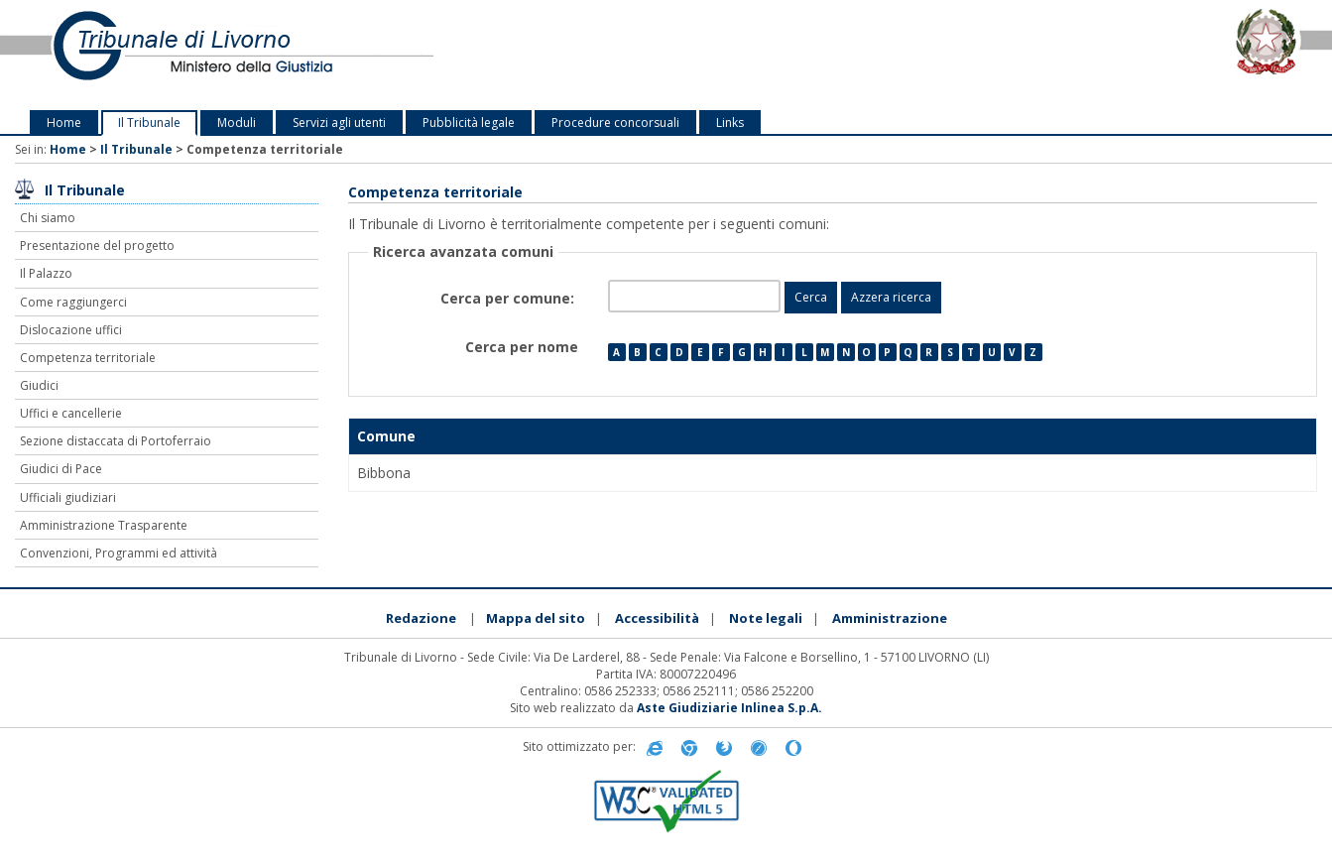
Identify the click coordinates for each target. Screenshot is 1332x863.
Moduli (236, 122)
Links (730, 122)
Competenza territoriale (88, 357)
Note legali (765, 618)
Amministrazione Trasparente (103, 525)
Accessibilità (657, 618)
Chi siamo (47, 217)
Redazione (421, 618)
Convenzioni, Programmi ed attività (118, 553)
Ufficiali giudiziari (68, 497)
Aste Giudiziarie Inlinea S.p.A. (729, 707)
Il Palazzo (46, 273)
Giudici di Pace (61, 468)
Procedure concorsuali (615, 122)
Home (64, 122)
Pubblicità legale (469, 122)
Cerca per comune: (509, 298)
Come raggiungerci (73, 302)
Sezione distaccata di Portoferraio (115, 440)
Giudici (39, 385)
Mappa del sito (535, 618)
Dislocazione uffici (71, 329)
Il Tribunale (149, 122)
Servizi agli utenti (339, 122)
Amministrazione (889, 618)
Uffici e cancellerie (71, 413)
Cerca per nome (521, 346)
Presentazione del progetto (97, 245)
